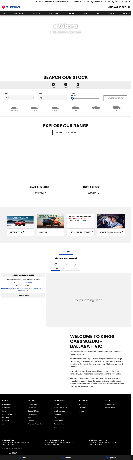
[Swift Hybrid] (39, 170)
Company (126, 13)
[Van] (116, 108)
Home (3, 13)
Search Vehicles (115, 98)
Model (52, 96)
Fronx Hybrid (7, 414)
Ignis (4, 411)
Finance (111, 13)
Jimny (4, 424)
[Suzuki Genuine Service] (81, 225)
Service (71, 13)
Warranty (57, 414)
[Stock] (22, 457)
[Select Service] (65, 267)
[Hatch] (15, 108)
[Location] (55, 267)
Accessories (58, 421)
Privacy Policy (110, 404)
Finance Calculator (35, 424)
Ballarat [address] (65, 251)
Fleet (97, 13)
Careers (82, 411)
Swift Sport (6, 408)
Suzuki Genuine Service (62, 408)
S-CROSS (5, 421)
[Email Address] (23, 289)
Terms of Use (110, 408)
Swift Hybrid (6, 404)
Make (19, 96)
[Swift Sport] (92, 170)
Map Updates (59, 427)
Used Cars (32, 408)
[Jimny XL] (50, 225)
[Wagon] (55, 108)
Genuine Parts (59, 424)
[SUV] (76, 108)
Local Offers (32, 414)
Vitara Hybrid (7, 417)
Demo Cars (32, 404)
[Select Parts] (75, 267)
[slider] (72, 98)
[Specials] (111, 457)
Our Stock (36, 13)
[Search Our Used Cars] (111, 225)
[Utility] (96, 108)
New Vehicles (19, 13)
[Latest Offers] (20, 225)
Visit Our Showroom (66, 132)
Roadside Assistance (61, 411)
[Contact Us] (53, 2)
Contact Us (83, 404)
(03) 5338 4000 (26, 282)
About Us (82, 408)
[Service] (66, 457)
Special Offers (54, 13)
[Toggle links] (9, 453)
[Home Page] (11, 7)
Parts (85, 13)
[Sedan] (35, 108)
